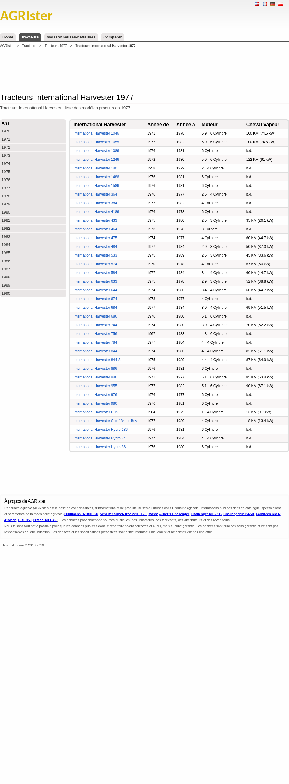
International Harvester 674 (95, 299)
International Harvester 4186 (96, 212)
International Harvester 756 (95, 334)
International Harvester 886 (95, 368)
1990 (6, 293)
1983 (6, 236)
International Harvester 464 (95, 229)
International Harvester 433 (95, 220)
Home (7, 37)
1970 (6, 131)
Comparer (112, 37)
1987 (6, 269)
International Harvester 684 (95, 307)
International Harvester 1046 (96, 133)
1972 (6, 147)
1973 (6, 155)
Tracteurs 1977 (56, 45)
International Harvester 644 (95, 290)
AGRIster (7, 45)
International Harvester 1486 (96, 177)
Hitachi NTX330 (45, 520)
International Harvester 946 (95, 377)
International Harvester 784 (95, 342)
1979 (6, 204)
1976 (6, 180)
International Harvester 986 (95, 403)
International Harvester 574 (95, 264)
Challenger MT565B (206, 514)
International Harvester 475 (95, 238)
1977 (6, 188)
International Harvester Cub (95, 412)
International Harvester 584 (95, 273)
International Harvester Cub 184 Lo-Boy (105, 421)
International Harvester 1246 (96, 159)
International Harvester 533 (95, 255)
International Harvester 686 (95, 316)
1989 (6, 285)
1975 (6, 171)
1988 (6, 277)
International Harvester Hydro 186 (100, 429)
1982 (6, 228)
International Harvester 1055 (96, 142)
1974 (6, 163)
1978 (6, 196)
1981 (6, 220)
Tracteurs (30, 37)
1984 (6, 244)
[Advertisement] (144, 70)
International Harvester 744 (95, 325)
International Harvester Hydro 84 (99, 438)
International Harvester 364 (95, 194)
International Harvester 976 (95, 395)
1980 (6, 212)
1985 (6, 253)
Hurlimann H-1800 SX (81, 514)
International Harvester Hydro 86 (99, 447)
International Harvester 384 (95, 203)
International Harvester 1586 (96, 186)
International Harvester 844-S (97, 360)
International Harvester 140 (95, 168)
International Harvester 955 (95, 386)
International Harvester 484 (95, 247)
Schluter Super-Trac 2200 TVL (123, 514)
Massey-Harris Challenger (168, 514)
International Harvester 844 (95, 351)
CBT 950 (24, 520)
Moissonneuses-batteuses (71, 37)
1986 (6, 261)
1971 (6, 139)
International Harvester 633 (95, 281)
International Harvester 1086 (96, 151)
